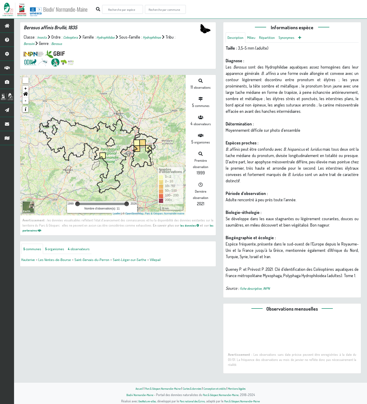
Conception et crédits (220, 388)
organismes (60, 249)
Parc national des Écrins (190, 401)
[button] (25, 95)
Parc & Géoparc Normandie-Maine (156, 388)
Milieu (254, 37)
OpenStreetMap (134, 213)
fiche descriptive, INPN (258, 289)
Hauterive (29, 260)
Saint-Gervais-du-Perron (102, 260)
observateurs (88, 249)
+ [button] (25, 89)
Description (237, 37)
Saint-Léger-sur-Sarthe (145, 260)
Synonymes (295, 37)
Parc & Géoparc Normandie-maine (164, 213)
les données (192, 225)
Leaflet (117, 213)
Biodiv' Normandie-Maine (76, 9)
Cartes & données (193, 388)
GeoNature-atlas (139, 401)
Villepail (174, 260)
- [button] (25, 101)
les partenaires (36, 230)
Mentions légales (247, 388)
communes (34, 249)
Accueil (127, 388)
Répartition (272, 37)
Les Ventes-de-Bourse (60, 260)
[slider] (77, 204)
